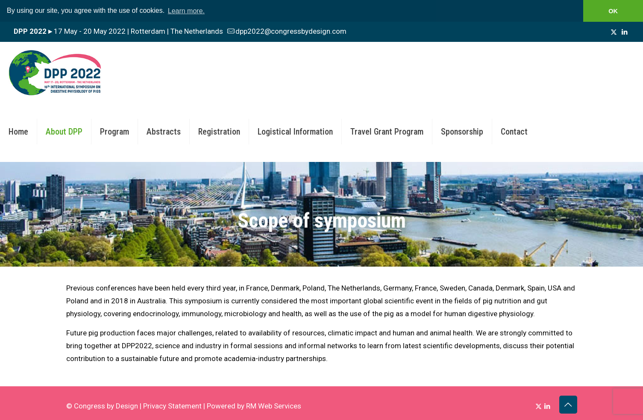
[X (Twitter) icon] (614, 31)
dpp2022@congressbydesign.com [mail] (290, 30)
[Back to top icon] (568, 404)
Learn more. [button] (186, 11)
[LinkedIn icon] (624, 31)
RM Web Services (273, 405)
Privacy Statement (172, 405)
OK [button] (613, 11)
